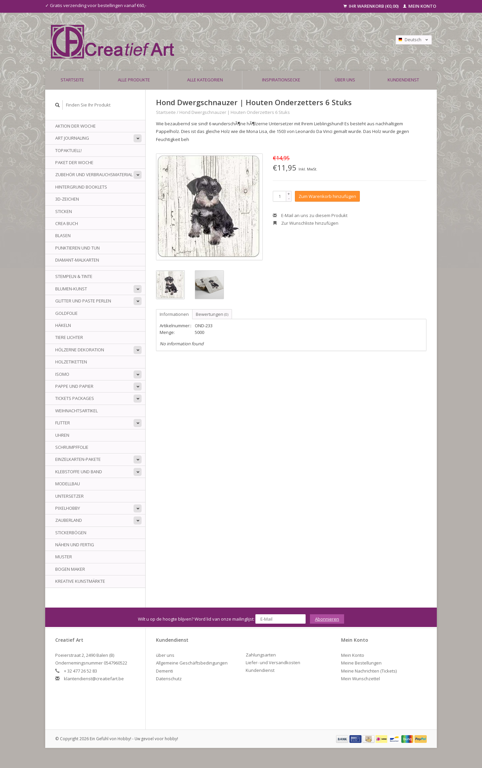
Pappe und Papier (74, 386)
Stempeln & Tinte (73, 276)
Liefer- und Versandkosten (273, 662)
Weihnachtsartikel (76, 411)
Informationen (174, 314)
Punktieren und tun (77, 248)
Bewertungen (212, 314)
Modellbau (67, 484)
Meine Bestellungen (361, 663)
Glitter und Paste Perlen (83, 301)
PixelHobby (67, 508)
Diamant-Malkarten (77, 260)
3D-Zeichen (67, 199)
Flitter (62, 423)
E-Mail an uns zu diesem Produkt (310, 215)
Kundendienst (403, 80)
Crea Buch (66, 223)
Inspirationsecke (281, 80)
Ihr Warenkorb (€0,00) (371, 6)
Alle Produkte (134, 80)
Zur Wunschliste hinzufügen (305, 223)
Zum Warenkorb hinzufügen (327, 196)
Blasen (63, 235)
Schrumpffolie (71, 447)
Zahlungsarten (261, 655)
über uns (345, 80)
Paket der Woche (74, 162)
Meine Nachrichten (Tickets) (369, 671)
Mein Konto (419, 6)
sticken (63, 211)
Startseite (72, 80)
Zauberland (68, 520)
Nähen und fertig (74, 545)
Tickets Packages (74, 398)
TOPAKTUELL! (68, 150)
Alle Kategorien (205, 80)
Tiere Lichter (69, 337)
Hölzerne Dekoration (79, 350)
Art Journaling (72, 138)
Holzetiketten (71, 362)
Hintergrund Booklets (81, 187)
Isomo (62, 374)
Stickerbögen (70, 533)
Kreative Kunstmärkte (80, 581)
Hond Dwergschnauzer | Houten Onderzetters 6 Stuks (234, 112)
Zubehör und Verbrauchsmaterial (94, 174)
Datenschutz (169, 679)
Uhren (62, 435)
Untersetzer (69, 496)
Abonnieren (327, 619)
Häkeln (63, 325)
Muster (63, 557)
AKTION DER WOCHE (75, 126)
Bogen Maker (70, 569)
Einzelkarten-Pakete (78, 459)
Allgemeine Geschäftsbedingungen (192, 663)
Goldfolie (66, 313)
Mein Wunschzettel (360, 679)
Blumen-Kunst (71, 289)
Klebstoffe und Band (78, 472)
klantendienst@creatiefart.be (94, 679)
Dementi (164, 671)
